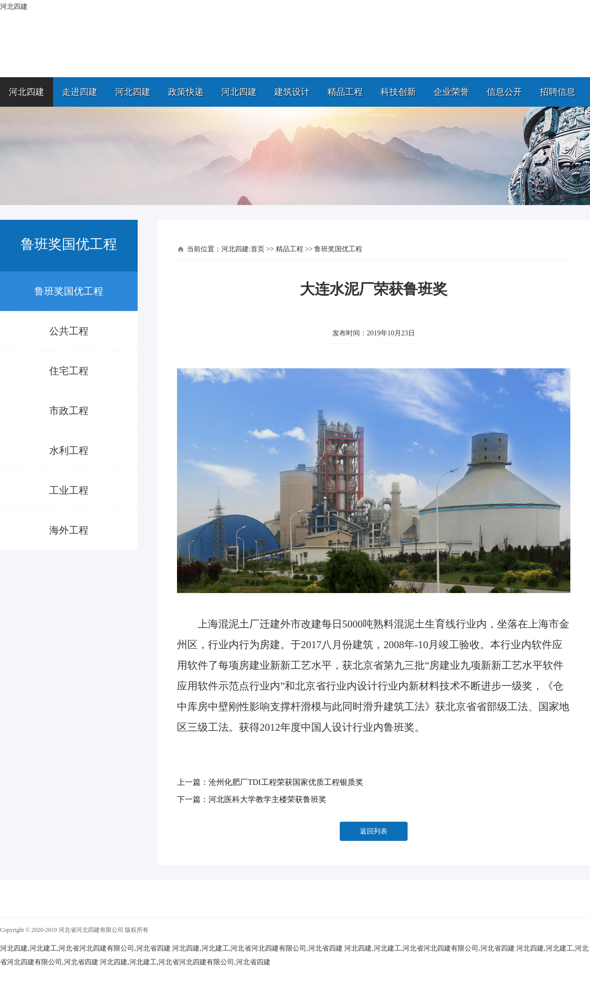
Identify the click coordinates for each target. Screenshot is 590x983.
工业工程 (68, 490)
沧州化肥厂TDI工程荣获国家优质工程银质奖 (285, 782)
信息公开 (504, 92)
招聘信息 (557, 92)
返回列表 (373, 831)
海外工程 (68, 530)
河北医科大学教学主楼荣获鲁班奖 (267, 799)
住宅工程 (68, 370)
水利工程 (68, 450)
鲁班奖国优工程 (68, 291)
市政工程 (68, 410)
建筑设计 (292, 92)
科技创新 (398, 92)
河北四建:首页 (243, 249)
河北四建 (26, 92)
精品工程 (345, 92)
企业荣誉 (451, 92)
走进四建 (79, 92)
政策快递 (186, 92)
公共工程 (68, 331)
